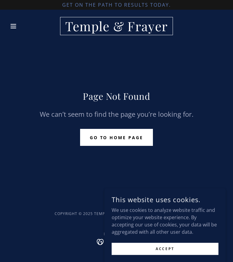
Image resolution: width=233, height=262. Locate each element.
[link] (116, 29)
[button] (23, 26)
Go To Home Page (117, 137)
